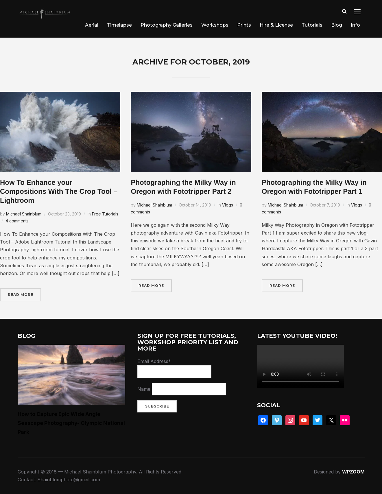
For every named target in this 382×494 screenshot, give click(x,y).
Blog (336, 25)
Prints (244, 25)
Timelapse (119, 25)
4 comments (17, 220)
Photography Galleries (167, 25)
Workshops (214, 25)
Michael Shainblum (23, 213)
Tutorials (312, 25)
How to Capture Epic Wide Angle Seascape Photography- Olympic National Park (71, 423)
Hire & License (276, 25)
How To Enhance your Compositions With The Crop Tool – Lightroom (58, 191)
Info (355, 25)
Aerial (91, 25)
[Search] (344, 11)
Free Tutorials (105, 213)
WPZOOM (353, 472)
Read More (20, 294)
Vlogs (227, 204)
